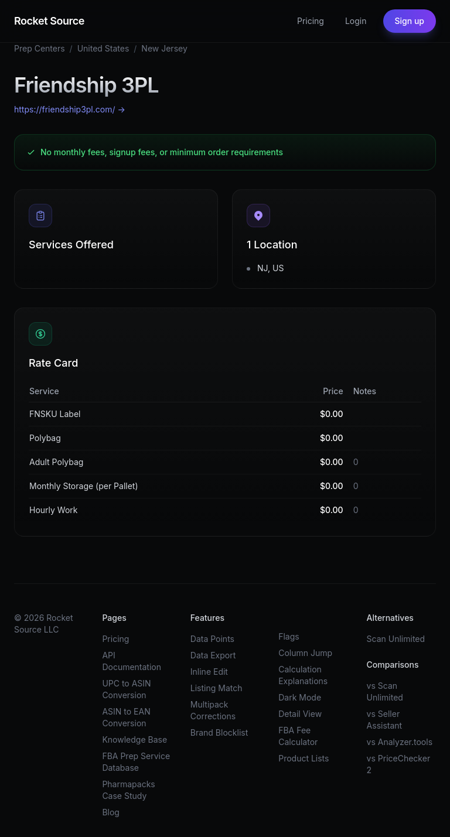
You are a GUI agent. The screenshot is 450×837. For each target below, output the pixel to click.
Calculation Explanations (303, 675)
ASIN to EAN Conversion (126, 717)
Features (207, 618)
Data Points (212, 639)
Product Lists (303, 758)
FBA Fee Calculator (298, 736)
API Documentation (131, 661)
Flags (288, 636)
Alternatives (390, 618)
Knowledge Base (134, 739)
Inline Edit (209, 672)
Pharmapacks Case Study (128, 790)
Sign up (409, 21)
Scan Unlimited (396, 639)
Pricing (310, 21)
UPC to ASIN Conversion (126, 689)
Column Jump (305, 653)
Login (356, 21)
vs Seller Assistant (385, 719)
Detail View (300, 714)
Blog (111, 812)
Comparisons (393, 664)
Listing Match (216, 688)
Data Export (213, 655)
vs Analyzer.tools (399, 742)
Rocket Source (49, 21)
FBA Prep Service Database (136, 762)
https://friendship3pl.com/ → (69, 109)
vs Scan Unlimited (385, 691)
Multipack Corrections (213, 710)
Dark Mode (299, 697)
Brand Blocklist (219, 732)
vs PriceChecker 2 (399, 764)
